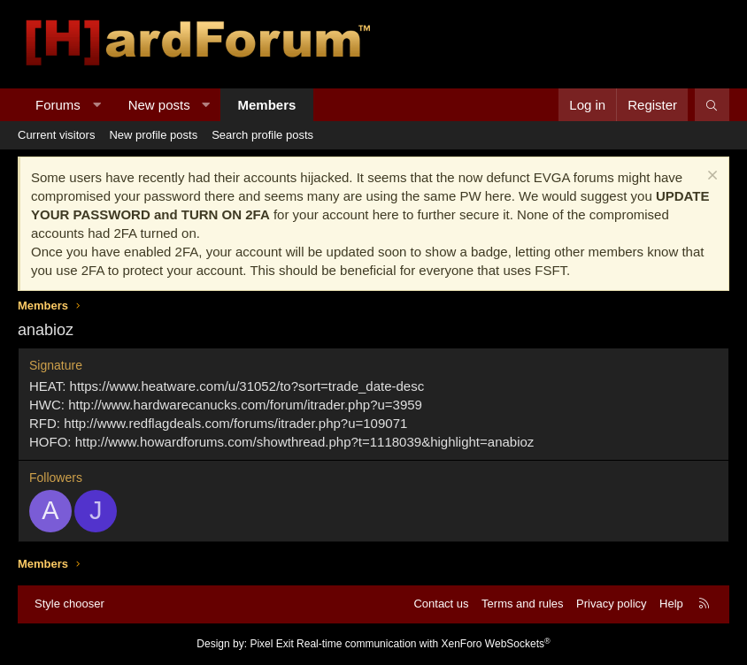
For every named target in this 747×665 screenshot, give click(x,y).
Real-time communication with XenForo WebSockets (423, 644)
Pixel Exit (271, 644)
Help (671, 603)
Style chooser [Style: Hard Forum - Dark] (69, 603)
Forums (58, 104)
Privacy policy (611, 603)
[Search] (712, 104)
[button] (96, 104)
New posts (159, 104)
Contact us (440, 603)
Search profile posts (262, 134)
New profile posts (153, 134)
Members (267, 104)
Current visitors (56, 134)
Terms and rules (522, 603)
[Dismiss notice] (710, 177)
